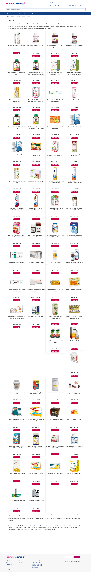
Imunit (52, 525)
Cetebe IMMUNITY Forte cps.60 (55, 473)
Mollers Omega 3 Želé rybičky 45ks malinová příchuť (36, 393)
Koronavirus (50, 13)
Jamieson (48, 525)
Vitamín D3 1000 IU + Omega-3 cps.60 (74, 420)
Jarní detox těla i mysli (36, 567)
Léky (15, 13)
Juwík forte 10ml (74, 340)
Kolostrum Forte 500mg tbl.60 (35, 316)
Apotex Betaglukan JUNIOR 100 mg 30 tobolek (55, 209)
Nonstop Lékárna (10, 16)
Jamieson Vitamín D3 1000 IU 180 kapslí (16, 73)
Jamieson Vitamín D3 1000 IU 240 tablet (16, 127)
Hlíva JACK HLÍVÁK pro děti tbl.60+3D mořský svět (16, 447)
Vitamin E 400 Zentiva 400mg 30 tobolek (36, 236)
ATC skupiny (82, 5)
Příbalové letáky (53, 5)
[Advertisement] (45, 541)
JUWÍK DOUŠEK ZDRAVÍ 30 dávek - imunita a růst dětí (74, 317)
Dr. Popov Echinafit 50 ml (74, 99)
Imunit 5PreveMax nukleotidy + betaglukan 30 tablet (55, 73)
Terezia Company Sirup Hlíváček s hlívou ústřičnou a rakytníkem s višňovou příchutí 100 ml (16, 236)
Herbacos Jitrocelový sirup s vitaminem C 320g (55, 317)
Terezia (61, 525)
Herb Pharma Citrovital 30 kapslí (36, 181)
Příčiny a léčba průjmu (36, 562)
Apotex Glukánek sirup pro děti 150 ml (17, 182)
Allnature (57, 525)
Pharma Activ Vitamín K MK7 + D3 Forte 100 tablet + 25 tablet (16, 317)
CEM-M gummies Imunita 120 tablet (55, 341)
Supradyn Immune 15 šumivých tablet (17, 501)
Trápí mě (9, 13)
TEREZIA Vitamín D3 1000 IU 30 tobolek (36, 420)
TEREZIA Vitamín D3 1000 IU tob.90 (36, 474)
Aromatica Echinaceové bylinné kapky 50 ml (74, 155)
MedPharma (43, 525)
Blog (51, 2)
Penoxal (81, 525)
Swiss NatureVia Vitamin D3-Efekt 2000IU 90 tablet (55, 236)
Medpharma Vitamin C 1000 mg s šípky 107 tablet (35, 46)
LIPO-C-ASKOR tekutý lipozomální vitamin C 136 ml (74, 209)
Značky (63, 2)
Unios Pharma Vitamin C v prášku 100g (16, 393)
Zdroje (20, 564)
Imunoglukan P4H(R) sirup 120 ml (74, 262)
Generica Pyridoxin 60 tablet (16, 262)
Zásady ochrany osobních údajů (25, 560)
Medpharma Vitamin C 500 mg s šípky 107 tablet (55, 46)
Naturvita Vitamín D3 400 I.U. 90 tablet (55, 290)
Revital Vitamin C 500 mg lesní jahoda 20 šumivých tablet (16, 209)
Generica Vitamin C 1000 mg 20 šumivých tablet (55, 100)
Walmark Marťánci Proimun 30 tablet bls (74, 236)
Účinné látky (75, 5)
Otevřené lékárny (56, 2)
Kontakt (20, 562)
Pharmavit (36, 525)
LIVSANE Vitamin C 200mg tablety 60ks (16, 474)
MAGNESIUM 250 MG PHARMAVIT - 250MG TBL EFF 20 (16, 46)
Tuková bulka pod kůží (36, 560)
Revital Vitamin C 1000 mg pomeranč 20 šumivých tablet (74, 182)
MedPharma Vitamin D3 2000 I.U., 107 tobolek (74, 447)
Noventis (76, 525)
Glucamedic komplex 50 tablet (36, 262)
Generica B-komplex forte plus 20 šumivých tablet (16, 290)
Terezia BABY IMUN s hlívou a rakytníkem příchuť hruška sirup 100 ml (55, 155)
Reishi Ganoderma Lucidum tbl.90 (74, 365)
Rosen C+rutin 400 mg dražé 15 (74, 289)
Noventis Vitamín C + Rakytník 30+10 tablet (55, 127)
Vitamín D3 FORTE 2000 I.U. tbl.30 (55, 392)
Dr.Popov (71, 525)
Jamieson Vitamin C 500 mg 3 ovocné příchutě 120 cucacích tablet (36, 127)
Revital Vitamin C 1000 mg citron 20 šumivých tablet (55, 182)
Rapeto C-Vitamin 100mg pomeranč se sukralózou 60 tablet (55, 263)
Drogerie (34, 13)
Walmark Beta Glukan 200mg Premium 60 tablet (74, 474)
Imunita (28, 16)
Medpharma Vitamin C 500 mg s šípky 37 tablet (74, 46)
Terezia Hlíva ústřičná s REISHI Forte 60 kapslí (36, 155)
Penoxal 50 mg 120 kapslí (16, 154)
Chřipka (23, 16)
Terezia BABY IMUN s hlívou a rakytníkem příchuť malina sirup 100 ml (36, 100)
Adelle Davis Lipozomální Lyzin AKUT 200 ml (36, 501)
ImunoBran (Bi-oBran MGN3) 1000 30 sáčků (36, 290)
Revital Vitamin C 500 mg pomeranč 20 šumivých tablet (35, 209)
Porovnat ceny (16, 53)
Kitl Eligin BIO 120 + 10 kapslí (55, 419)
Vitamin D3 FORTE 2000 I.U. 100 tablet (36, 447)
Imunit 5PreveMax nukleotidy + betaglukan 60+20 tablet (74, 73)
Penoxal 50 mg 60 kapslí (74, 126)
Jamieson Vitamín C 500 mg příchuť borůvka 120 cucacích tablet (36, 73)
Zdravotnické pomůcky (24, 13)
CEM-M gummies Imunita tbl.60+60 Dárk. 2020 (55, 447)
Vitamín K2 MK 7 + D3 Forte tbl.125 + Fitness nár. (74, 393)
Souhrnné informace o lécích (65, 5)
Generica (66, 525)
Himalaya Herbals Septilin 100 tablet (16, 420)
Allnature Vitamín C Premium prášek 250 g (16, 100)
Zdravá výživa (42, 13)
